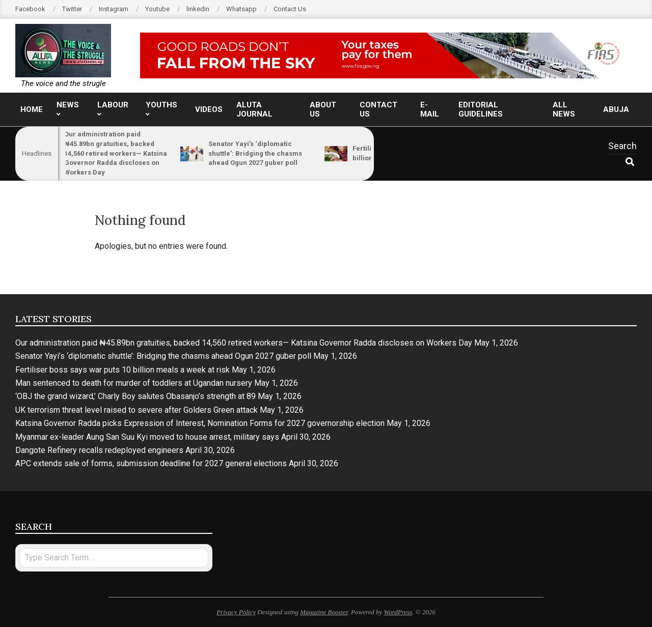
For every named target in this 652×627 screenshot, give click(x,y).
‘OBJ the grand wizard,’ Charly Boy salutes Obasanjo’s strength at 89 (135, 396)
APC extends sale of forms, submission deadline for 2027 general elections (151, 463)
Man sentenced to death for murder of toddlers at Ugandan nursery (133, 383)
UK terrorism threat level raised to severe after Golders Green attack (136, 410)
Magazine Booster (324, 612)
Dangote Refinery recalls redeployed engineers (99, 450)
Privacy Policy (236, 612)
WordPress (398, 612)
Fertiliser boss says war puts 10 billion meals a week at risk (122, 370)
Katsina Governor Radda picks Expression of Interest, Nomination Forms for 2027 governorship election (200, 423)
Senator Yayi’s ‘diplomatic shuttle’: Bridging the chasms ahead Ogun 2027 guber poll (262, 153)
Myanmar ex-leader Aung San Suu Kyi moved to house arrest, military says (147, 437)
